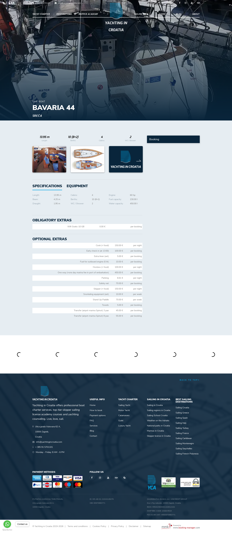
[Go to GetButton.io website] (7, 530)
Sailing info (141, 14)
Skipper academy (88, 14)
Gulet (120, 420)
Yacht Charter (41, 14)
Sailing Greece (182, 412)
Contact (93, 436)
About (196, 14)
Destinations (64, 14)
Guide (162, 14)
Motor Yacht (124, 410)
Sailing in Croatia (155, 405)
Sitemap (147, 526)
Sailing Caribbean (184, 438)
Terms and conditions (78, 526)
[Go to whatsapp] (7, 524)
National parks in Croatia (158, 425)
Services (94, 425)
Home (92, 405)
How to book (96, 410)
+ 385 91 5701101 (42, 3)
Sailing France (182, 433)
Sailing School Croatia (157, 415)
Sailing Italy (181, 423)
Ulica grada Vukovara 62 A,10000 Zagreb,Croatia (47, 431)
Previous (36, 159)
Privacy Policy (117, 526)
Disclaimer (133, 526)
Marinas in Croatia (155, 430)
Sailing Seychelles (184, 448)
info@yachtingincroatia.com (69, 3)
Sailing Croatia (182, 407)
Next (139, 159)
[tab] (77, 186)
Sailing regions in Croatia (158, 410)
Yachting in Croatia (116, 26)
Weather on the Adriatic (158, 420)
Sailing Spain (182, 417)
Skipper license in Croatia (158, 436)
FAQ (92, 420)
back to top (190, 380)
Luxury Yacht (124, 425)
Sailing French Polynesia (187, 453)
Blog (179, 14)
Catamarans (123, 415)
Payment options (98, 415)
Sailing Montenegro (185, 443)
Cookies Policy (99, 526)
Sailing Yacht (124, 405)
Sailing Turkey (182, 428)
